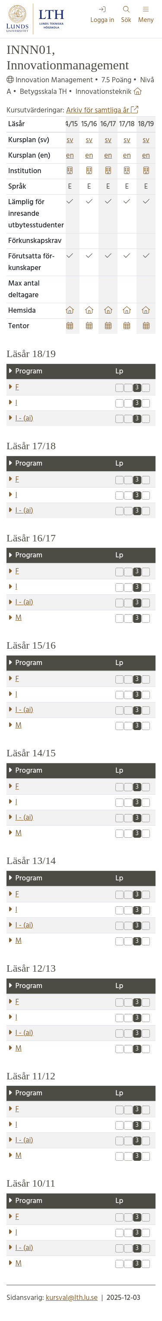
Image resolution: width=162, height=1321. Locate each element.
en (70, 156)
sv (70, 140)
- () (24, 418)
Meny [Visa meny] (146, 15)
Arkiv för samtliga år (102, 110)
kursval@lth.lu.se (72, 1298)
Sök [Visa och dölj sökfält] (126, 15)
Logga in (102, 15)
